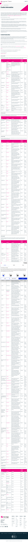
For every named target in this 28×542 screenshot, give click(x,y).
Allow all (23, 278)
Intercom (7, 119)
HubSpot (7, 63)
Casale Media (8, 325)
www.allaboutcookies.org (11, 15)
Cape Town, (2, 520)
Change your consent (3, 53)
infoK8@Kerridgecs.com (5, 524)
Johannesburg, (3, 519)
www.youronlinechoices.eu (18, 15)
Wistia (7, 221)
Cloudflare (7, 82)
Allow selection (14, 278)
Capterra (7, 62)
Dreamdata (7, 192)
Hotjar (7, 180)
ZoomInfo (7, 509)
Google (7, 78)
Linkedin (7, 196)
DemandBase (8, 432)
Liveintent (7, 291)
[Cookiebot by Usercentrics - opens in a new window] (24, 263)
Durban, (2, 521)
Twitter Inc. (7, 68)
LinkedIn (7, 90)
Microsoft (7, 152)
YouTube (7, 253)
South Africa (2, 522)
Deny (5, 278)
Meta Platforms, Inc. (8, 355)
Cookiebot (7, 85)
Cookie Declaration (18, 46)
